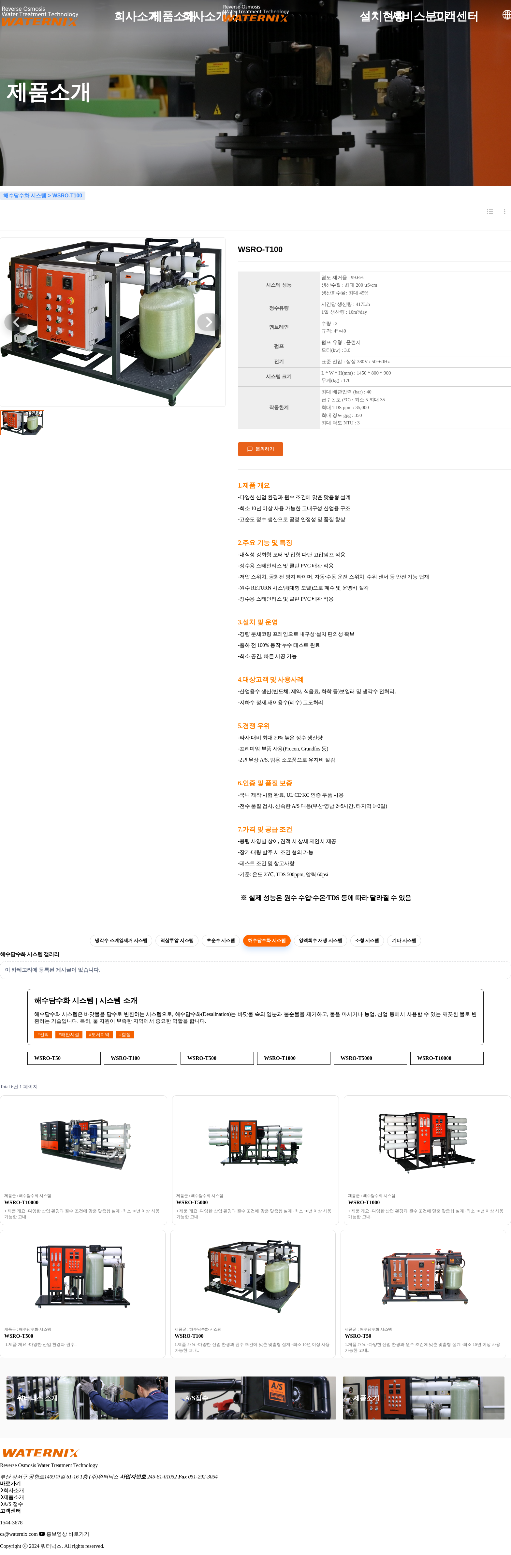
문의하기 (260, 449)
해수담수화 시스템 (267, 940)
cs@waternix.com (19, 1534)
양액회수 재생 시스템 (320, 940)
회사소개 (12, 1490)
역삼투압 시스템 (177, 940)
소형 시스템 (367, 940)
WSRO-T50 (358, 1336)
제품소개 (366, 1398)
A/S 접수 (11, 1504)
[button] (16, 322)
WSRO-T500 (18, 1336)
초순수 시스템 (221, 940)
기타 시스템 (404, 940)
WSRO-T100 (189, 1336)
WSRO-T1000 (364, 1202)
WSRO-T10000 (21, 1202)
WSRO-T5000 (192, 1202)
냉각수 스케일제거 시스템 (121, 940)
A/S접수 (196, 1398)
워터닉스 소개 (37, 1398)
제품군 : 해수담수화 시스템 (27, 1195)
